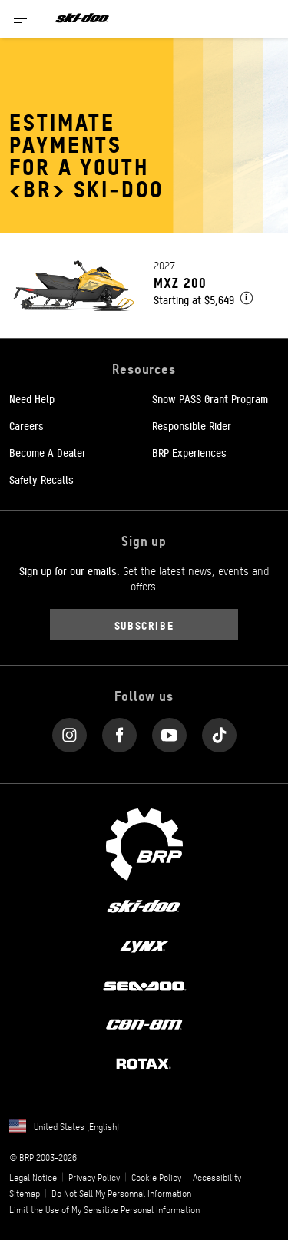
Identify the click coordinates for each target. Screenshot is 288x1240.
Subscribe (144, 624)
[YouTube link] (169, 732)
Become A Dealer (47, 452)
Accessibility (217, 1177)
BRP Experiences (189, 452)
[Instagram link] (69, 732)
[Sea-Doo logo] (143, 984)
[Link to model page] (144, 285)
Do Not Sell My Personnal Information (121, 1193)
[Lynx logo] (144, 945)
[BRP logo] (144, 843)
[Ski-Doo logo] (82, 19)
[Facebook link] (119, 732)
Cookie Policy (156, 1177)
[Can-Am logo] (144, 1023)
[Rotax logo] (144, 1063)
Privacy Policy (94, 1177)
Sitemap (24, 1193)
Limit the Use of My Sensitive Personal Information (104, 1209)
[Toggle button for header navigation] (20, 19)
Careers (26, 425)
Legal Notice (33, 1177)
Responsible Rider (191, 425)
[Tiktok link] (219, 732)
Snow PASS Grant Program (210, 398)
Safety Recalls (41, 479)
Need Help (32, 398)
